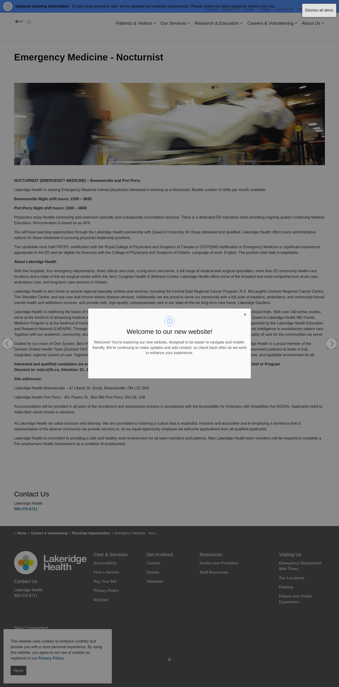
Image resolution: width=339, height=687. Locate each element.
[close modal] (245, 314)
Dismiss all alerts (319, 10)
